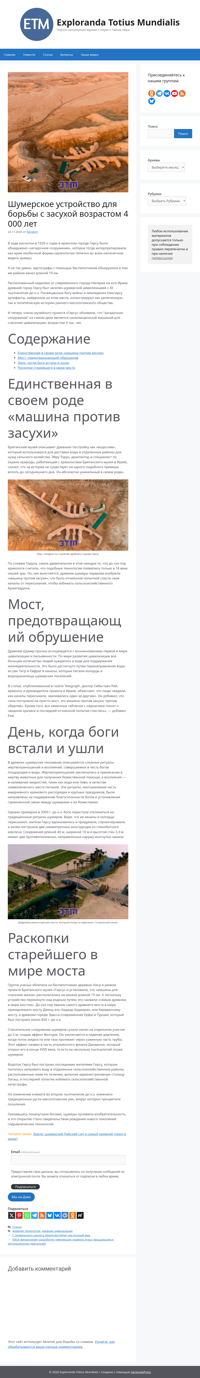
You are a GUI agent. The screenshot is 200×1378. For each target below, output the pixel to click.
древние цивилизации (57, 1231)
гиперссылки (162, 258)
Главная (9, 55)
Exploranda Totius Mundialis (118, 22)
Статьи (48, 55)
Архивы (154, 160)
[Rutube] (80, 1215)
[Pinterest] (19, 1215)
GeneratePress (141, 1372)
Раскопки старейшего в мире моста (46, 367)
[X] (11, 1215)
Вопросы (66, 55)
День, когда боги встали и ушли (43, 363)
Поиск (153, 126)
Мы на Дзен (21, 1197)
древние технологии (26, 1231)
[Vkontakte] (57, 1215)
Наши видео (89, 55)
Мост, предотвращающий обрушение (48, 357)
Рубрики (155, 194)
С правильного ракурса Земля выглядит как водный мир (51, 1235)
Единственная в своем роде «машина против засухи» (61, 353)
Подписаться (25, 1186)
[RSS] (42, 1215)
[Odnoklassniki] (72, 1215)
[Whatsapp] (26, 1215)
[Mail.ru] (65, 1215)
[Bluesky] (49, 1215)
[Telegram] (34, 1215)
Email (25, 1152)
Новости (29, 55)
